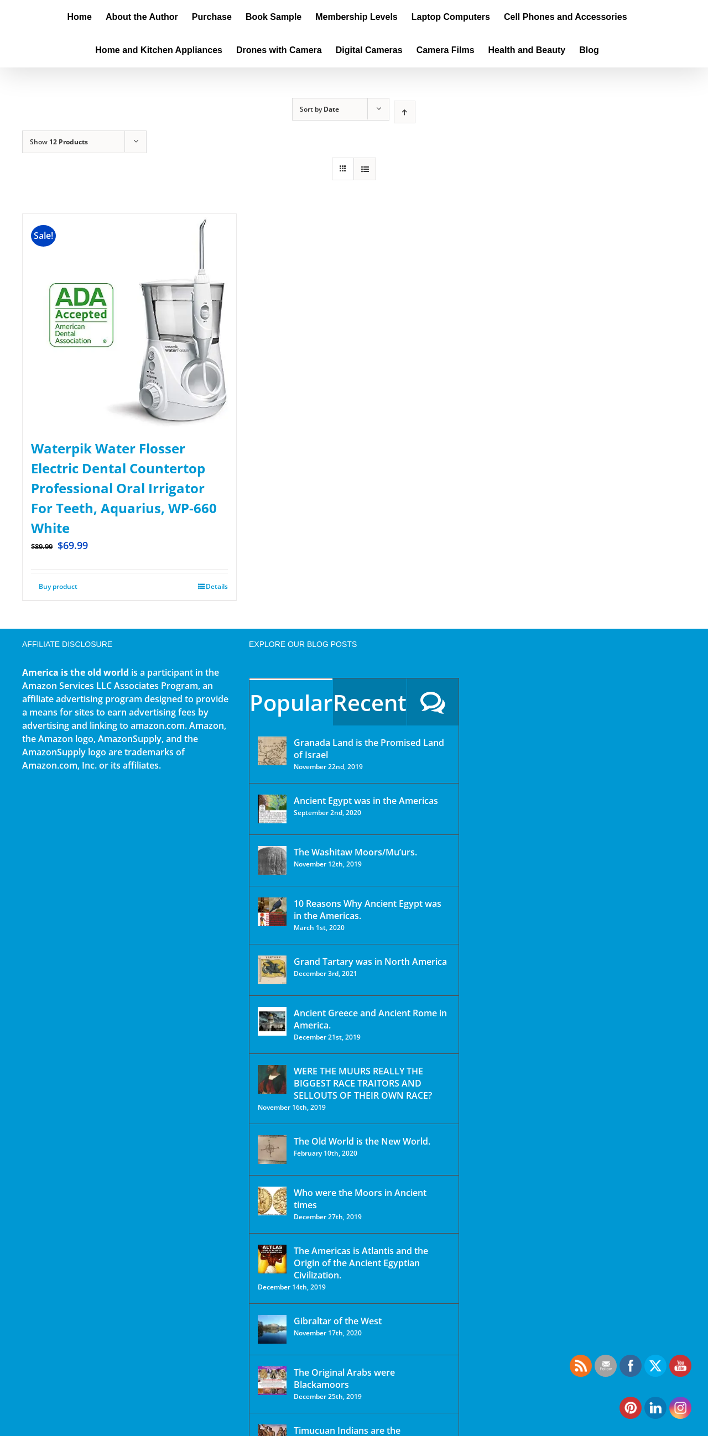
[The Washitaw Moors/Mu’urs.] (272, 860)
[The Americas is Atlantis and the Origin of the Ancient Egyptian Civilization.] (272, 1259)
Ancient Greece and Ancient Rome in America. (370, 1019)
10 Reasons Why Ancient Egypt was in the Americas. (367, 909)
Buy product (58, 586)
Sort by (319, 109)
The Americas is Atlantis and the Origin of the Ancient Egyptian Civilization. (361, 1263)
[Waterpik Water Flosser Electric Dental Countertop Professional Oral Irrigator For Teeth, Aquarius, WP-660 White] (129, 320)
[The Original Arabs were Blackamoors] (272, 1380)
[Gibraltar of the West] (272, 1329)
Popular (290, 702)
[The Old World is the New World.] (272, 1149)
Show (59, 142)
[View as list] (365, 169)
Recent (370, 702)
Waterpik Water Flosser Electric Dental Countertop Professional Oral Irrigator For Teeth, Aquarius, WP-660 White (124, 488)
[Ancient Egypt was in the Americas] (272, 809)
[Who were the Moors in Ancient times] (272, 1201)
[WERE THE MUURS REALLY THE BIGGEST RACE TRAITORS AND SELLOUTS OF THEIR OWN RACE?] (272, 1079)
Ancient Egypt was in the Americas (366, 801)
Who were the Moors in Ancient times (360, 1199)
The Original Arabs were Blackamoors (344, 1378)
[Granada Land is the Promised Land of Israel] (272, 751)
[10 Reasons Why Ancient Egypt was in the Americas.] (272, 911)
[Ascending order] (404, 112)
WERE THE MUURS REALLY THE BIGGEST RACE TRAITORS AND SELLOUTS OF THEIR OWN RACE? (363, 1083)
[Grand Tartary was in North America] (272, 969)
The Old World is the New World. (362, 1141)
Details (217, 586)
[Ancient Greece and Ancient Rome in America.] (272, 1021)
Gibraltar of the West (338, 1321)
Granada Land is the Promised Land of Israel (369, 749)
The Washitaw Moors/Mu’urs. (355, 852)
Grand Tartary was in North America (370, 961)
